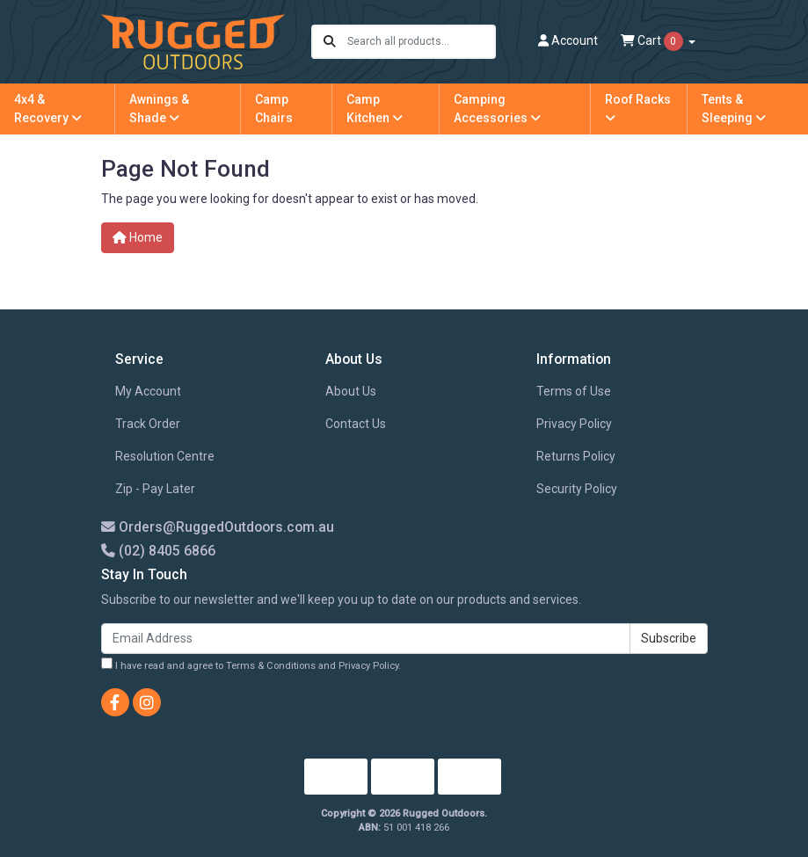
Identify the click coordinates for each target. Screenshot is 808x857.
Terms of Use (573, 391)
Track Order (147, 424)
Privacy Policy (574, 424)
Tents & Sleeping (734, 108)
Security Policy (576, 489)
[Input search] (420, 41)
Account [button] (568, 40)
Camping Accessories (497, 108)
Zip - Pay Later (155, 489)
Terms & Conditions (271, 666)
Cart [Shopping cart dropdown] (653, 41)
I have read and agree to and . (251, 664)
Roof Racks (638, 108)
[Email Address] (365, 638)
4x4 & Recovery (48, 108)
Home (138, 237)
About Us (350, 391)
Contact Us (355, 424)
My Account (148, 391)
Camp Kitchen (374, 108)
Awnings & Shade (159, 108)
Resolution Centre (165, 456)
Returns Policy (575, 456)
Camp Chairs (274, 108)
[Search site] (329, 41)
